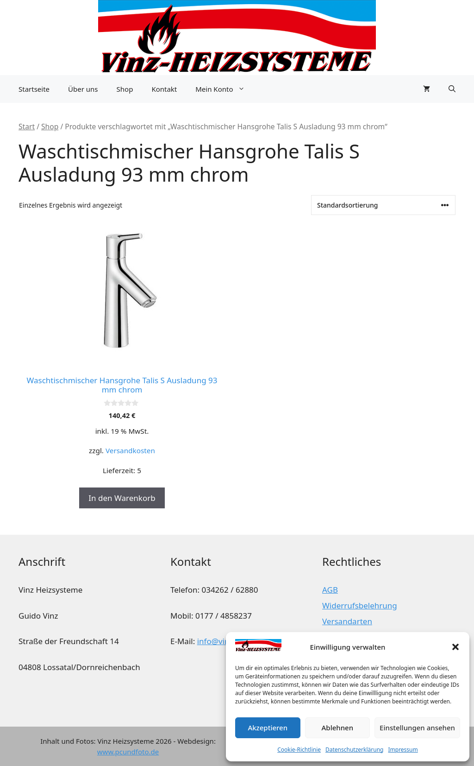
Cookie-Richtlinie (299, 749)
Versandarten (347, 621)
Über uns (83, 89)
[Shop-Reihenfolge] (383, 205)
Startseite (34, 89)
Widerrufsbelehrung (359, 605)
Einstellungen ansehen (417, 727)
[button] (455, 647)
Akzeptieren (267, 727)
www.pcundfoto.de (128, 751)
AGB (330, 589)
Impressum (403, 749)
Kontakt (164, 89)
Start (27, 126)
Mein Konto (224, 89)
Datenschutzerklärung (354, 749)
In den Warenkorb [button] (121, 498)
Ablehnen (338, 727)
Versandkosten (130, 450)
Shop (125, 89)
